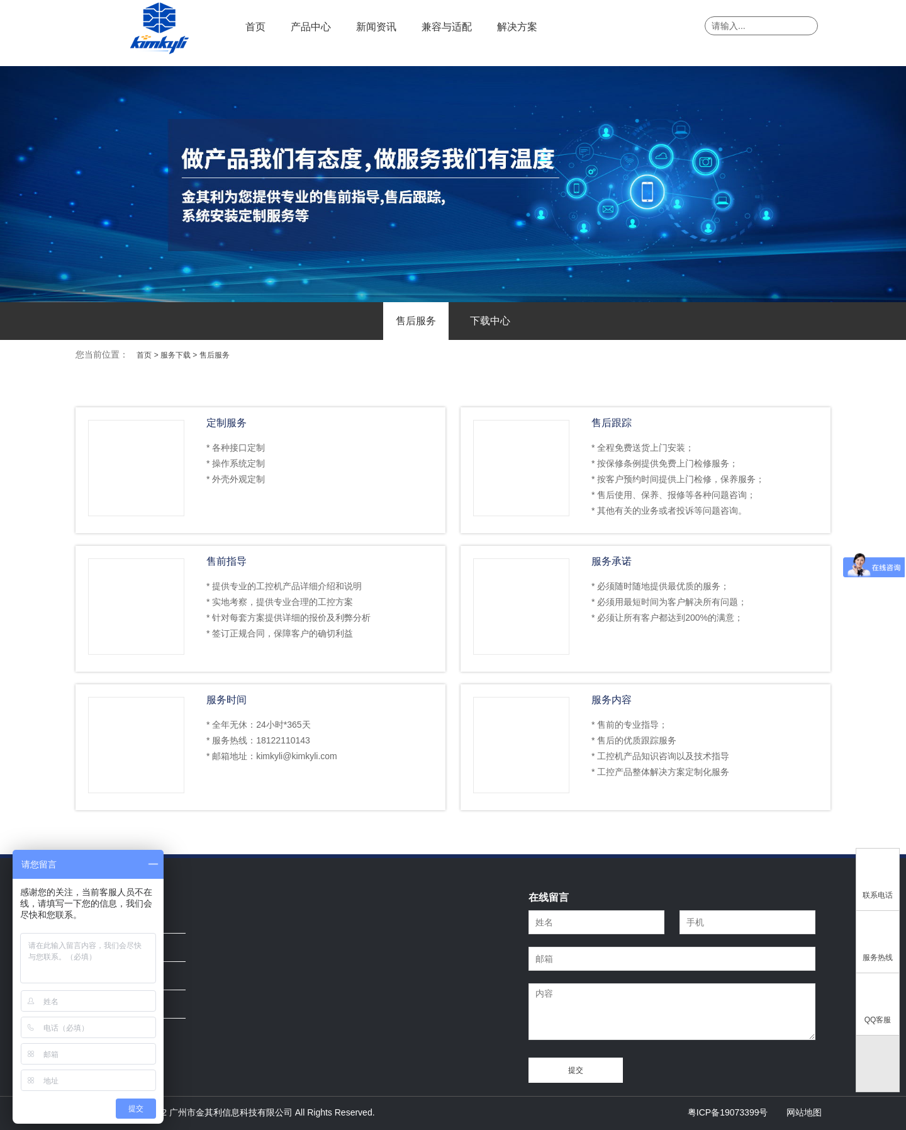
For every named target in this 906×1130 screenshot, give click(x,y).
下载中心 (490, 320)
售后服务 (416, 320)
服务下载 (175, 355)
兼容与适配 (447, 26)
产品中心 (311, 26)
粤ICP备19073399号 (728, 1112)
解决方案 (517, 26)
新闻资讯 (376, 26)
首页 (255, 26)
